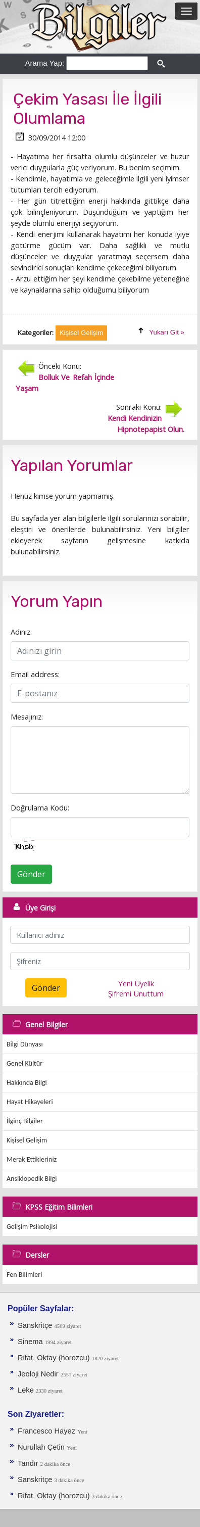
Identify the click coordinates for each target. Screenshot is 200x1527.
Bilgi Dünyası (25, 1044)
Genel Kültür (24, 1063)
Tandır (29, 1463)
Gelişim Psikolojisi (32, 1226)
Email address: (35, 674)
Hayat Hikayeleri (30, 1101)
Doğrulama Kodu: (40, 807)
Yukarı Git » (166, 332)
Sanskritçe (36, 1325)
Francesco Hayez (46, 1431)
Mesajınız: (27, 716)
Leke (27, 1390)
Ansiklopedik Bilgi (32, 1178)
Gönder (31, 874)
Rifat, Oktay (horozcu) (54, 1358)
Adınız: (21, 632)
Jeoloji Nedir (38, 1374)
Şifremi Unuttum (136, 993)
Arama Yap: (44, 63)
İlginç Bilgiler (25, 1121)
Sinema (31, 1342)
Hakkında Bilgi (27, 1082)
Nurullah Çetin (41, 1447)
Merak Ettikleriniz (32, 1159)
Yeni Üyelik (136, 983)
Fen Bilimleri (24, 1274)
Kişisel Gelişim (27, 1140)
